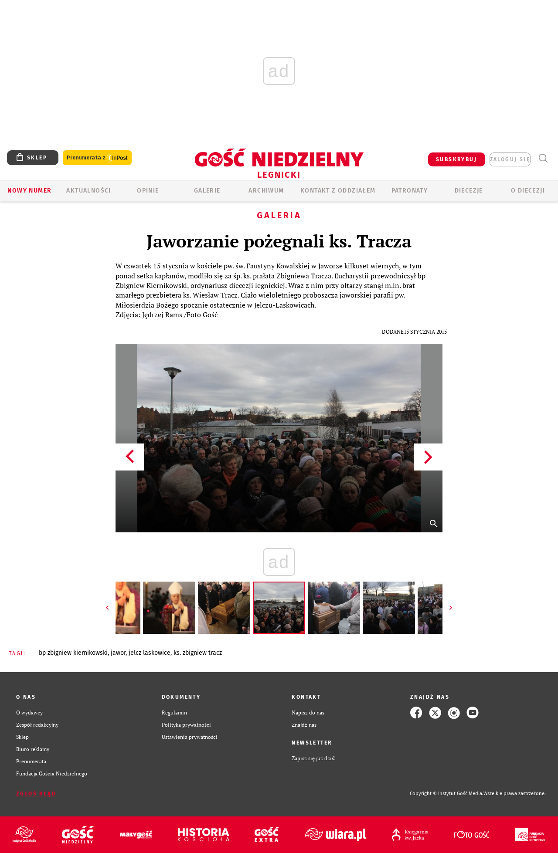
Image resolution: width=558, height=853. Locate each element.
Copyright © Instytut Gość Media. (446, 793)
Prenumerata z (97, 158)
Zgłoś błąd (36, 794)
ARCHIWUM (266, 190)
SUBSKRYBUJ (456, 159)
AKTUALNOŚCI (88, 190)
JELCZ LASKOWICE (149, 653)
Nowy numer (29, 190)
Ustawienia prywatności (190, 737)
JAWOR (118, 653)
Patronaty (409, 190)
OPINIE (148, 190)
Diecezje (469, 190)
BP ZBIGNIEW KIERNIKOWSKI (73, 653)
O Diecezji (528, 190)
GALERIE (207, 190)
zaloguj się (510, 159)
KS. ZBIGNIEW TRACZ (198, 653)
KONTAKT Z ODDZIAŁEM (338, 190)
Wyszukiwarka (543, 158)
